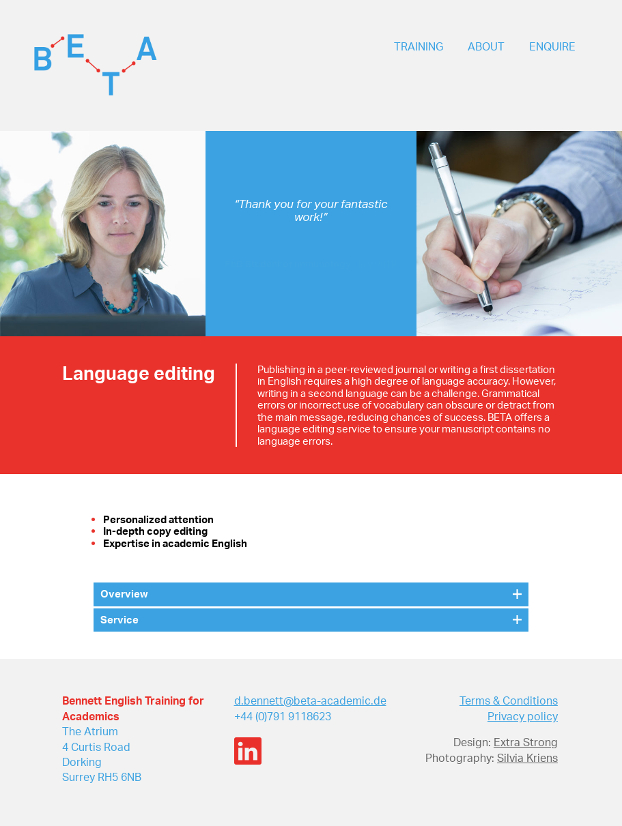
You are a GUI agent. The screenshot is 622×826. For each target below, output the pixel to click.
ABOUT (486, 46)
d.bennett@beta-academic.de (310, 700)
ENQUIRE (552, 46)
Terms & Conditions (509, 700)
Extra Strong (526, 742)
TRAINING (418, 46)
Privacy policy (522, 716)
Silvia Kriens (527, 758)
